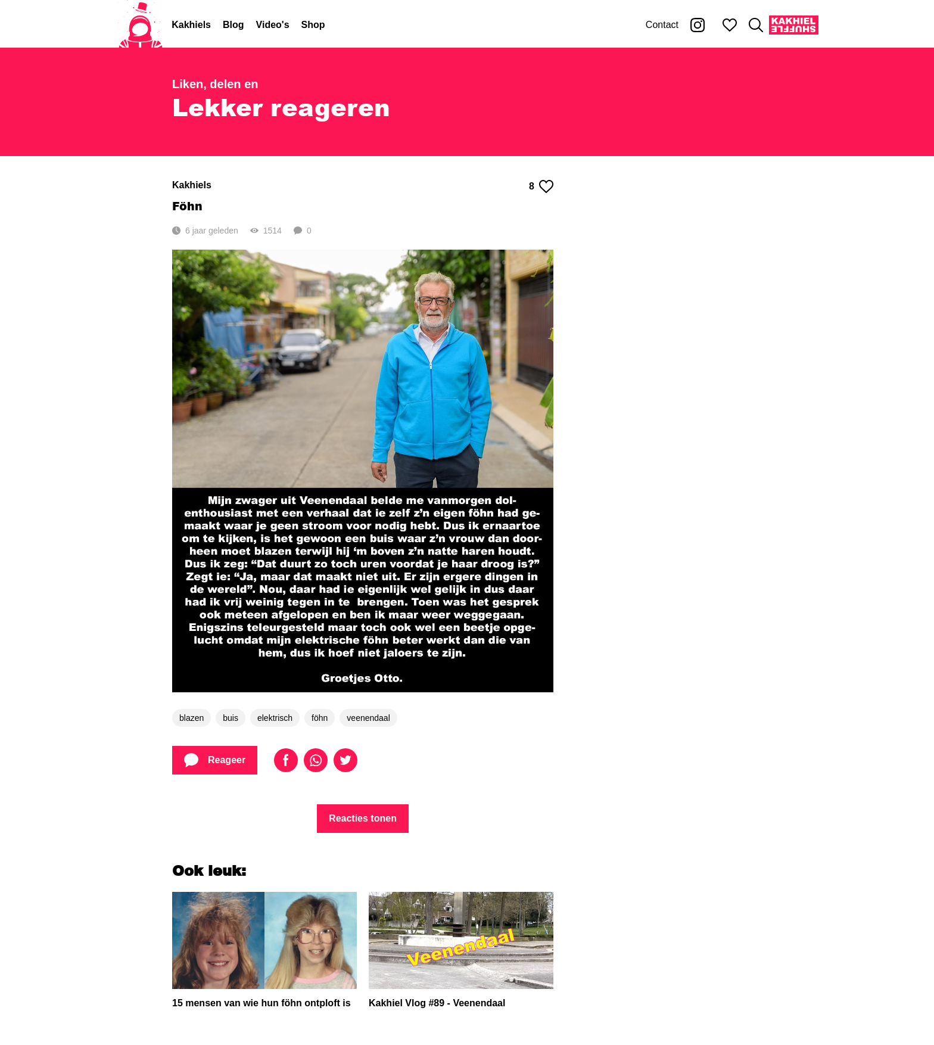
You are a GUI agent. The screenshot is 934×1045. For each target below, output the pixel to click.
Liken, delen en (215, 84)
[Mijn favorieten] (730, 25)
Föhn (187, 206)
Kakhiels (191, 25)
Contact (662, 25)
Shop (313, 25)
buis (230, 718)
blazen (191, 718)
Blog (233, 25)
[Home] (141, 25)
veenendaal (368, 718)
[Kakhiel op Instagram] (697, 25)
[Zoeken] (756, 25)
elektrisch (274, 718)
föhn (320, 718)
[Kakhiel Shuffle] (793, 25)
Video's (272, 25)
